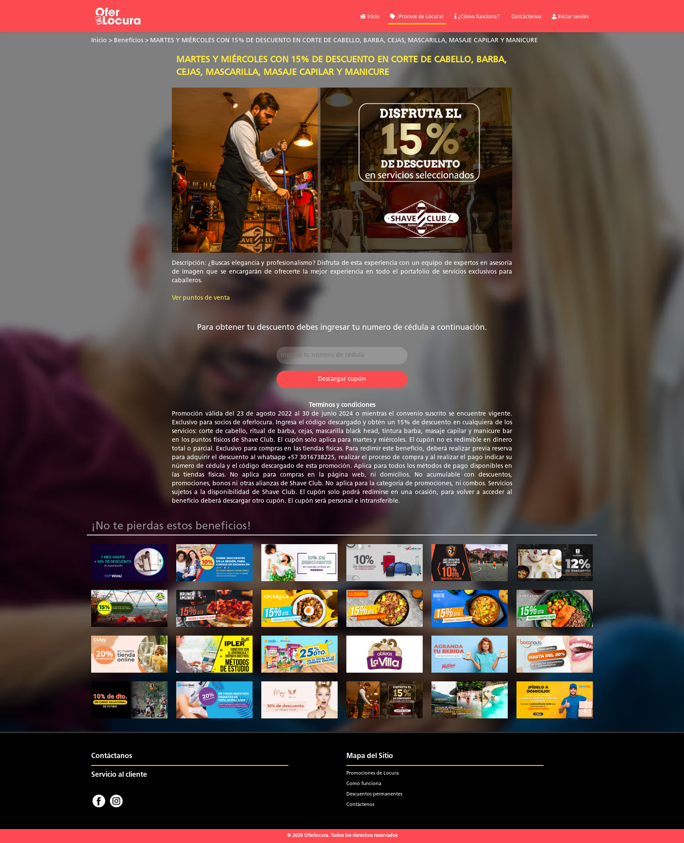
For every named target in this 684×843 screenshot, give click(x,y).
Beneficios (128, 40)
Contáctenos (525, 17)
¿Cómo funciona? (477, 17)
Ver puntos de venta (201, 298)
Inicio (370, 17)
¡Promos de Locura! (417, 17)
